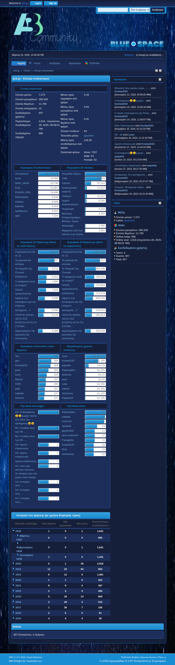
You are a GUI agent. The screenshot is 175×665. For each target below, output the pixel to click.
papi (17, 388)
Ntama (18, 379)
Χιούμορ (66, 196)
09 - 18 (119, 134)
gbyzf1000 (68, 430)
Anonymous (21, 173)
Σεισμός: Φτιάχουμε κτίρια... (130, 187)
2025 (18, 563)
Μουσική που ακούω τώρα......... (132, 88)
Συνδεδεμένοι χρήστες (132, 247)
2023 (18, 574)
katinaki (19, 206)
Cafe (64, 178)
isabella (19, 393)
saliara (65, 388)
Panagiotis (68, 440)
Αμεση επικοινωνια (125, 143)
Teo (17, 356)
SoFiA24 (66, 421)
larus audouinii (70, 435)
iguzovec (89, 135)
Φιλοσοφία (68, 225)
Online (16, 626)
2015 (18, 618)
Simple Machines (34, 657)
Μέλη (121, 212)
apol (17, 215)
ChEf (18, 383)
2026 (18, 531)
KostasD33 (121, 91)
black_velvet (22, 183)
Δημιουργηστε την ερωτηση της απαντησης (25, 334)
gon (17, 360)
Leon (131, 134)
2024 (18, 569)
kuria (18, 178)
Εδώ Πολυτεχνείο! (125, 125)
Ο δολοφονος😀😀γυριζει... (130, 100)
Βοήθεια (135, 657)
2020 (18, 591)
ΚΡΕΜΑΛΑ (21, 276)
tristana (19, 201)
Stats (117, 203)
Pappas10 (67, 397)
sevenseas (68, 454)
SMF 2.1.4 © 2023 (17, 657)
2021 (18, 585)
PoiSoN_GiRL (23, 192)
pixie (17, 370)
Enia (17, 187)
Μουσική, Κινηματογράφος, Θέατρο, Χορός (71, 217)
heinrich (19, 397)
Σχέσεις (66, 183)
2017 (18, 607)
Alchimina (67, 393)
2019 (18, 596)
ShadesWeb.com (34, 661)
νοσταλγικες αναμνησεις (128, 165)
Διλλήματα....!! (23, 310)
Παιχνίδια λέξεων (71, 173)
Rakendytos (21, 197)
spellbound (21, 211)
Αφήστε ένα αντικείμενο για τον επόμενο (25, 302)
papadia (119, 156)
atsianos (66, 374)
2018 (18, 602)
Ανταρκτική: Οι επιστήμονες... (131, 174)
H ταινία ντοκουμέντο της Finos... (133, 113)
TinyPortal (125, 657)
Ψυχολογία (68, 208)
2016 (18, 613)
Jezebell (66, 426)
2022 (18, 580)
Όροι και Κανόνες (149, 657)
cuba (64, 383)
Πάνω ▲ (162, 657)
